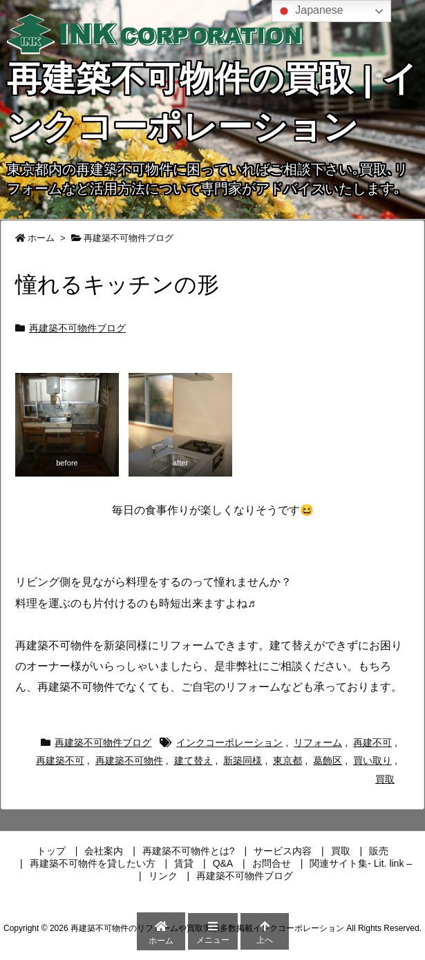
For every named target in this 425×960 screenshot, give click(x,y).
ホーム (41, 238)
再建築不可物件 (129, 760)
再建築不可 (60, 760)
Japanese (309, 11)
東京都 (287, 760)
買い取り (372, 760)
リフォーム (318, 742)
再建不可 (372, 742)
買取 (385, 779)
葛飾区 (327, 760)
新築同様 (242, 760)
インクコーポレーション (229, 742)
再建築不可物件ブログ (128, 238)
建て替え (193, 760)
